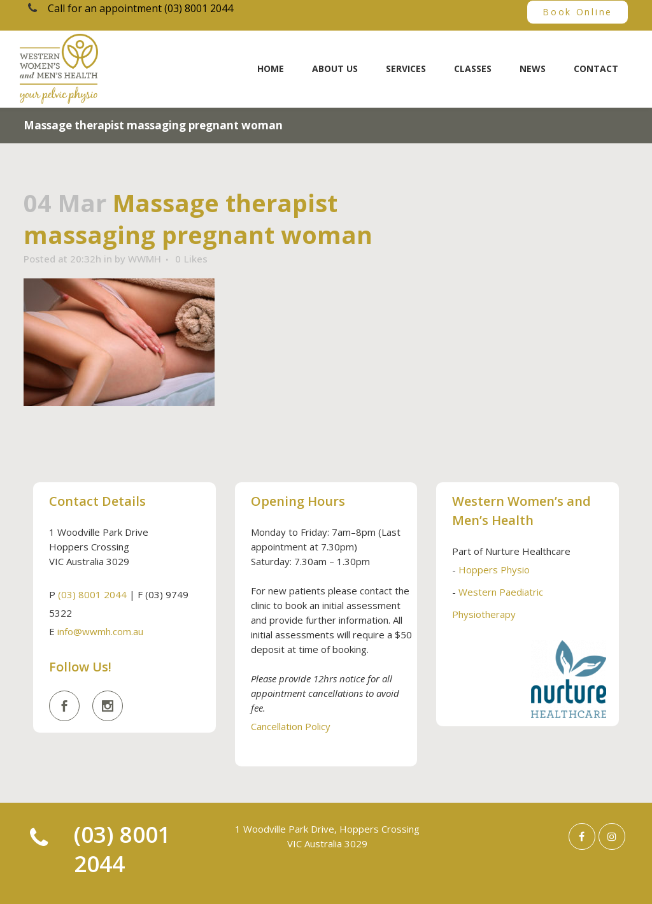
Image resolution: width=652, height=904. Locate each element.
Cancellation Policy (290, 726)
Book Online (577, 12)
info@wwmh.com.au (100, 631)
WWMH (144, 258)
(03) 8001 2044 (92, 594)
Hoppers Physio (494, 569)
